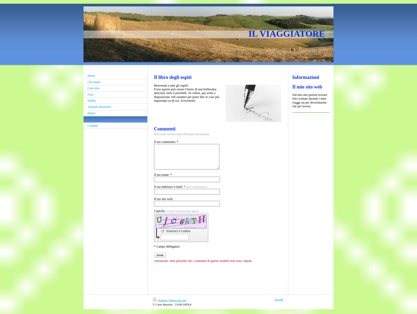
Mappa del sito (177, 305)
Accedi (279, 304)
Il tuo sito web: (163, 204)
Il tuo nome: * (163, 179)
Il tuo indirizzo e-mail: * (180, 191)
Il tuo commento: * (166, 142)
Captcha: (176, 216)
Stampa (160, 305)
